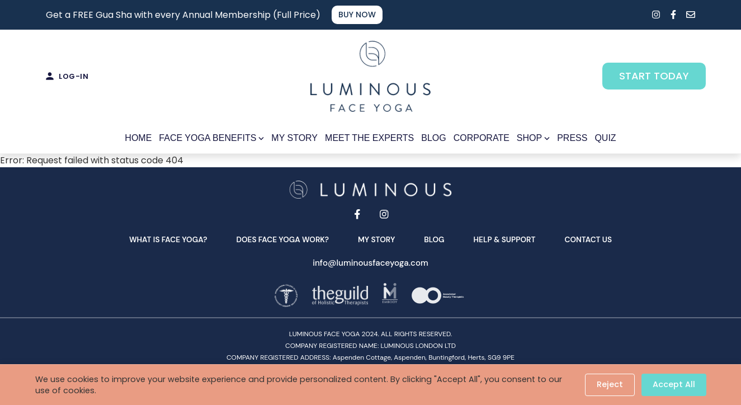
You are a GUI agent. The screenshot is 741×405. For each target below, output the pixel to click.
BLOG (433, 137)
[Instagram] (384, 214)
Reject (610, 384)
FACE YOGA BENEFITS (211, 137)
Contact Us (588, 239)
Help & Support (505, 239)
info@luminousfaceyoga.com (370, 263)
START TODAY (655, 76)
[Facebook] (357, 214)
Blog (434, 239)
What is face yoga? (168, 239)
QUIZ (605, 137)
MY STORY (294, 137)
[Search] (636, 15)
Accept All (674, 384)
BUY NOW (357, 14)
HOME (138, 137)
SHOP (533, 137)
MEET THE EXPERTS (369, 137)
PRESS (572, 137)
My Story (376, 239)
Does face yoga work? (282, 239)
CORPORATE (481, 137)
